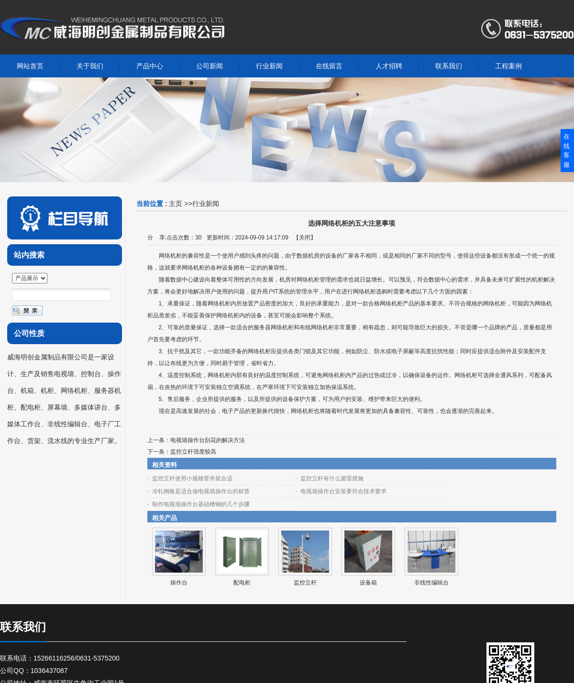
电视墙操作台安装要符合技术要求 (343, 491)
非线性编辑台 (431, 582)
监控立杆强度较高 (193, 451)
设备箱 (368, 582)
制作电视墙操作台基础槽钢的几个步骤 (201, 504)
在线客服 (566, 150)
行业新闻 (205, 203)
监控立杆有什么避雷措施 (332, 478)
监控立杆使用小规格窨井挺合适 (192, 478)
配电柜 (242, 582)
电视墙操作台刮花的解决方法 (207, 440)
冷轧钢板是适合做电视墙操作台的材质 (201, 491)
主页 (175, 203)
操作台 (179, 582)
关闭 (304, 237)
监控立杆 (305, 582)
